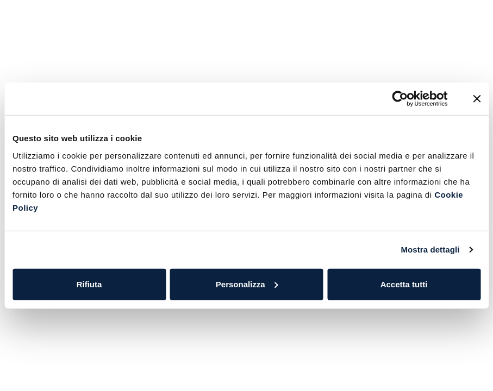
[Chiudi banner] (476, 99)
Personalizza (247, 283)
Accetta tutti (404, 283)
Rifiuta (89, 283)
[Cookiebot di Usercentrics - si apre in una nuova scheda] (400, 99)
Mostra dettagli (430, 249)
